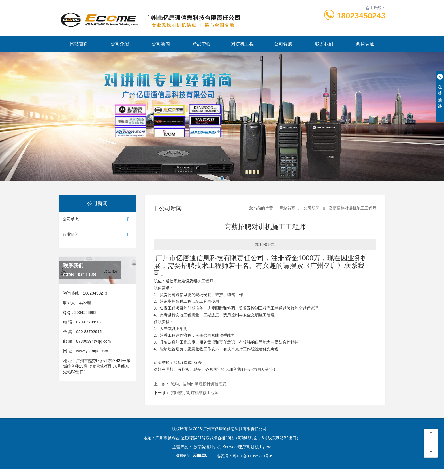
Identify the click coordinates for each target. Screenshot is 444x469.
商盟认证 (365, 43)
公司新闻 (161, 43)
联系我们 (324, 43)
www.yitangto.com (92, 351)
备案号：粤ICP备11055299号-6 (244, 456)
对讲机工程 (242, 43)
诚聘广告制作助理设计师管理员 (199, 384)
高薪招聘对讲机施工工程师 (352, 208)
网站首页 (79, 43)
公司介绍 (120, 43)
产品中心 (202, 43)
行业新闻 (97, 234)
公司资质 (283, 43)
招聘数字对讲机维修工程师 (195, 392)
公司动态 (97, 219)
